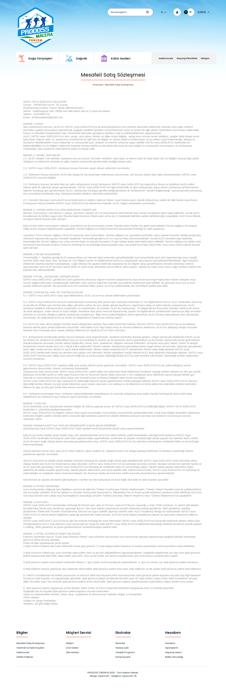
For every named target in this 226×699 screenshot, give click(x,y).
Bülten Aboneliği (174, 657)
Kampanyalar (123, 657)
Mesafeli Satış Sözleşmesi (119, 84)
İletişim (70, 643)
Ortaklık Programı (125, 652)
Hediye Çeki (122, 647)
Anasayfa (98, 84)
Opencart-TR (129, 676)
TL (162, 12)
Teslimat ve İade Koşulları (30, 647)
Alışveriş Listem (173, 652)
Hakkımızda (22, 652)
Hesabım (170, 643)
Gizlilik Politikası (24, 657)
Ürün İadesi (72, 647)
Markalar (120, 643)
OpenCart (103, 676)
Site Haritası (72, 652)
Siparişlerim (171, 647)
